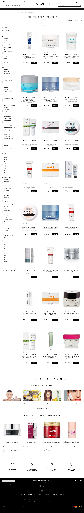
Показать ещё (50, 373)
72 (61, 379)
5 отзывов (34, 54)
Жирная (5, 82)
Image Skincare (41, 499)
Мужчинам (48, 8)
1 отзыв (55, 354)
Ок (14, 270)
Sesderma (48, 499)
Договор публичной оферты (56, 506)
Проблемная (6, 87)
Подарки (55, 8)
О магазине (23, 494)
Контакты (62, 494)
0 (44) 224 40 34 (6, 5)
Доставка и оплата (31, 494)
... (57, 379)
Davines (40, 501)
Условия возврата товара (42, 506)
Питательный (6, 125)
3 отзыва (34, 97)
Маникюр (41, 8)
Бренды (72, 8)
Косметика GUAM (23, 499)
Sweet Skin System (50, 501)
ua (4, 1)
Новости (55, 494)
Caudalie (63, 499)
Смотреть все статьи (42, 408)
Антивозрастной (7, 98)
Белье (66, 8)
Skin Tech (21, 501)
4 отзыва (55, 140)
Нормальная (6, 85)
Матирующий (6, 111)
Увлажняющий (7, 134)
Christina (56, 499)
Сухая (5, 89)
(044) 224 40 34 (42, 485)
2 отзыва (76, 97)
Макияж (6, 8)
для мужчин (6, 73)
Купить (34, 62)
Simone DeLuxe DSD (32, 499)
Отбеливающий (7, 116)
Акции (78, 8)
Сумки (61, 8)
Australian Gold (32, 501)
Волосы (26, 8)
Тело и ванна (33, 8)
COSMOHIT (42, 3)
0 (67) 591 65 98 (16, 5)
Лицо (20, 8)
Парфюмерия (14, 8)
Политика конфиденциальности (29, 506)
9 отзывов (55, 54)
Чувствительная (7, 91)
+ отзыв (55, 97)
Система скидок (47, 494)
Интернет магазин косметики (8, 12)
